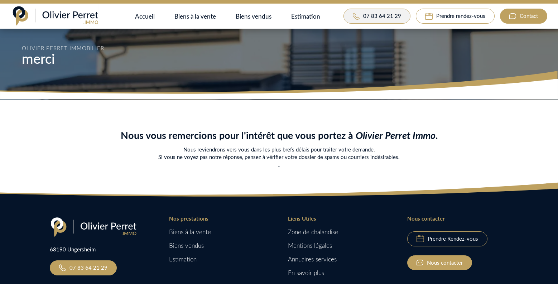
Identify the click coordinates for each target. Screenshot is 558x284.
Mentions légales (310, 245)
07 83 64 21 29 (88, 267)
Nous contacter (445, 262)
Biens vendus (253, 16)
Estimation (305, 16)
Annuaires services (312, 259)
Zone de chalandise (313, 232)
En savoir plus (306, 273)
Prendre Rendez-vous (453, 238)
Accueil (145, 16)
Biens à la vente (195, 16)
